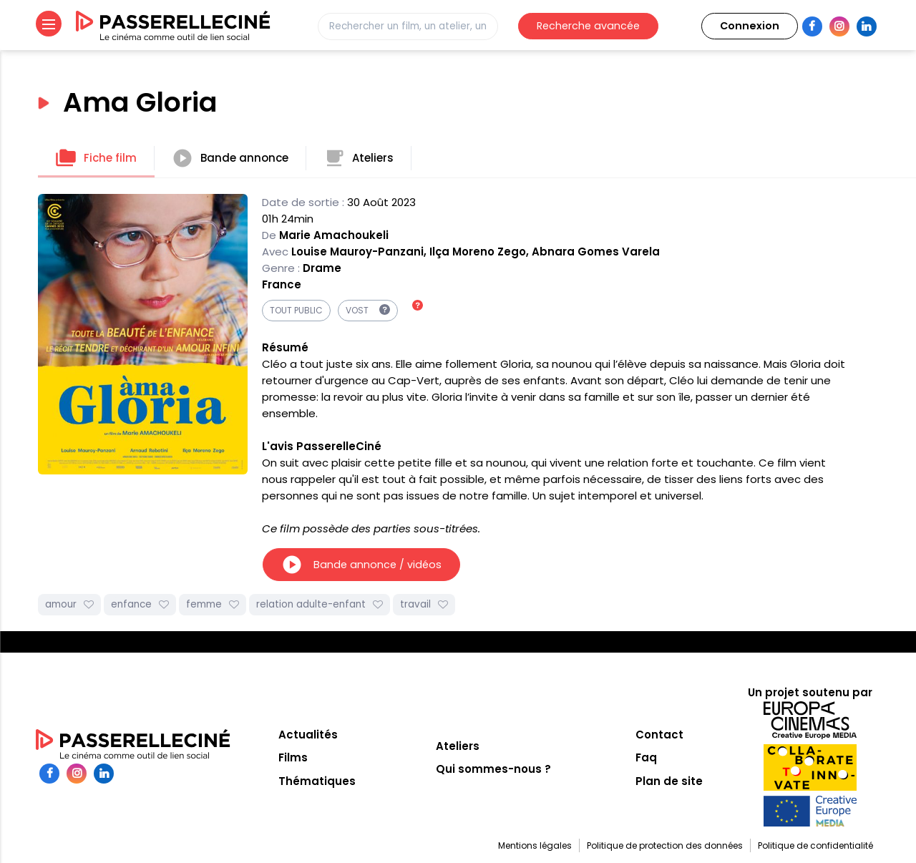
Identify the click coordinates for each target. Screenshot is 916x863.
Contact (659, 734)
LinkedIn (867, 26)
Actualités (308, 734)
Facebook (812, 26)
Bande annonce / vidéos (361, 564)
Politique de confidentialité (815, 845)
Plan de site (669, 781)
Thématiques (317, 781)
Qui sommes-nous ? (493, 768)
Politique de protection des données (665, 845)
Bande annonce (230, 158)
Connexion (749, 26)
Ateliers (358, 158)
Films (293, 757)
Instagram (839, 26)
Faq (646, 757)
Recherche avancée (588, 26)
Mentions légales (535, 845)
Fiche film (96, 158)
